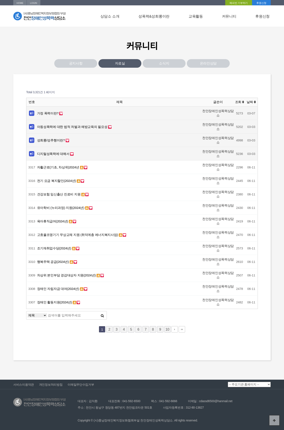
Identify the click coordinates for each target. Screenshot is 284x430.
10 (167, 329)
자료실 (120, 63)
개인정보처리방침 (51, 384)
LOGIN (33, 3)
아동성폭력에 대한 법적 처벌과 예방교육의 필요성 (72, 127)
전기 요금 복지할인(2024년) (57, 181)
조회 (239, 102)
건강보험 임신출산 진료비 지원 (59, 194)
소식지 (164, 63)
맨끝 (182, 329)
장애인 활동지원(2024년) (55, 302)
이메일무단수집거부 (81, 384)
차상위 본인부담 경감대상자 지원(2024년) (67, 275)
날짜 (251, 102)
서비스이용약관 (23, 384)
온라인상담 (208, 63)
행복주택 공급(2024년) (53, 262)
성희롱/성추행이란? (51, 140)
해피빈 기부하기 (239, 2)
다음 (174, 329)
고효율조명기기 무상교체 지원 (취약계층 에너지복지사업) (78, 235)
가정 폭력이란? (48, 113)
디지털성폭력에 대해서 (53, 154)
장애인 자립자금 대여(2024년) (58, 289)
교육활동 (196, 16)
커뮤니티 (229, 16)
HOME (20, 3)
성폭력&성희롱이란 (153, 16)
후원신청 (261, 2)
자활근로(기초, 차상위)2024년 (58, 167)
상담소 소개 (109, 16)
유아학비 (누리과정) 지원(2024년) (61, 208)
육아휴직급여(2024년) (53, 221)
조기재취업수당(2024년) (54, 248)
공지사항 (76, 63)
